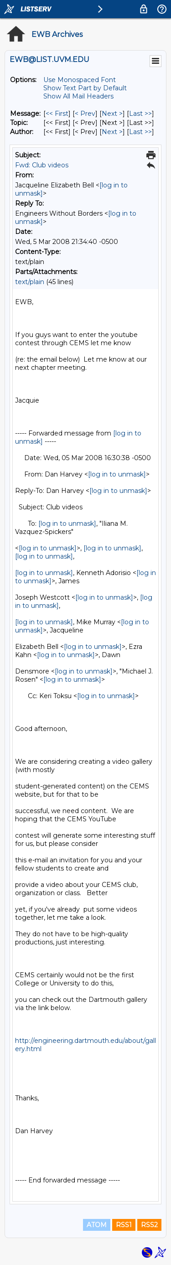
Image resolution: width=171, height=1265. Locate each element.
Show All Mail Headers (78, 96)
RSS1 (124, 1225)
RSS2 (149, 1225)
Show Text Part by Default (85, 88)
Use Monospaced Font (79, 80)
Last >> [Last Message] (140, 113)
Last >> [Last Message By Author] (140, 132)
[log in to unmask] (117, 474)
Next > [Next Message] (112, 113)
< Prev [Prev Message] (85, 113)
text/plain (29, 282)
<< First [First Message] (57, 113)
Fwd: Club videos (41, 165)
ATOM (97, 1225)
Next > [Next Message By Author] (112, 132)
